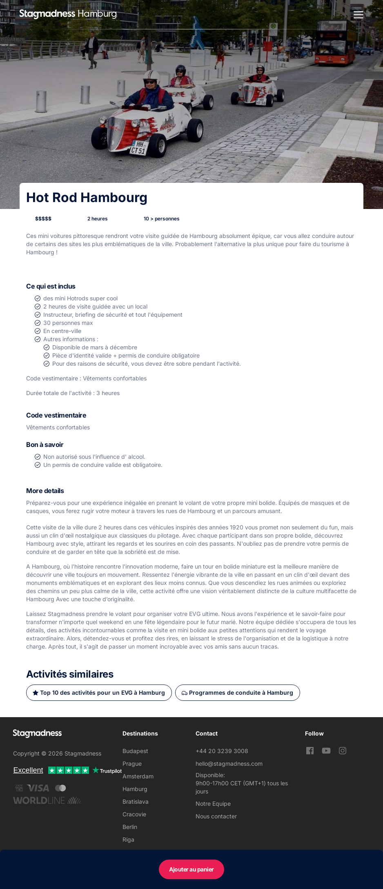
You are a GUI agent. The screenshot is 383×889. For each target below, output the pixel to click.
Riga (128, 839)
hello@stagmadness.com (229, 763)
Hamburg (134, 788)
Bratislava (135, 801)
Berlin (129, 826)
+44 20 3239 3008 (222, 750)
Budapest (135, 750)
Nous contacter (216, 816)
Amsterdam (138, 776)
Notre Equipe (213, 803)
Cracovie (134, 814)
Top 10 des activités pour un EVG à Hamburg (102, 692)
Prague (132, 763)
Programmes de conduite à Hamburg (241, 692)
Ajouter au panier (191, 869)
